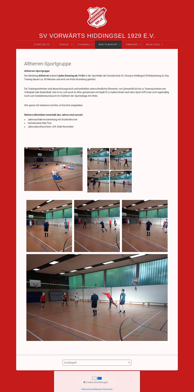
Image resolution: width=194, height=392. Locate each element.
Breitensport (108, 44)
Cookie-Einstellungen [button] (95, 382)
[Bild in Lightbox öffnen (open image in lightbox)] (53, 169)
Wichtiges (153, 44)
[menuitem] (42, 44)
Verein (63, 44)
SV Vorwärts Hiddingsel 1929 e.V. (97, 35)
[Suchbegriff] (97, 363)
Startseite (42, 44)
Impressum (107, 389)
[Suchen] (129, 363)
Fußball (84, 44)
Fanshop (132, 44)
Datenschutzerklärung (91, 389)
